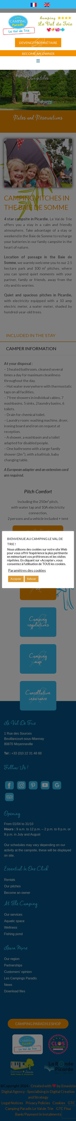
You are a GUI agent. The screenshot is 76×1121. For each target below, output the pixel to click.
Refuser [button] (31, 578)
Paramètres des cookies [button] (27, 570)
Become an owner (38, 53)
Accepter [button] (16, 578)
